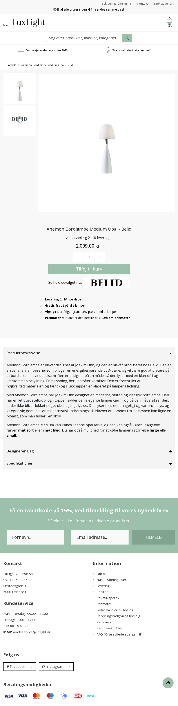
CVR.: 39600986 (15, 579)
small (11, 435)
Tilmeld (153, 537)
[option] (19, 90)
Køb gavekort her (108, 628)
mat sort (26, 430)
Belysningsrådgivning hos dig (116, 616)
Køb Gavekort (163, 3)
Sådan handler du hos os (113, 610)
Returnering (103, 622)
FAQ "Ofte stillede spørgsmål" (117, 634)
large (154, 430)
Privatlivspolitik (106, 598)
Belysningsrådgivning (115, 3)
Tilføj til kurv (89, 269)
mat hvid (52, 430)
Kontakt (141, 3)
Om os (100, 573)
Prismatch (102, 604)
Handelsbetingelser (109, 579)
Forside (11, 65)
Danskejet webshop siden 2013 (47, 50)
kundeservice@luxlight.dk (32, 632)
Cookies (100, 591)
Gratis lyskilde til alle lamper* (131, 50)
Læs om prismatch (116, 318)
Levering (101, 586)
